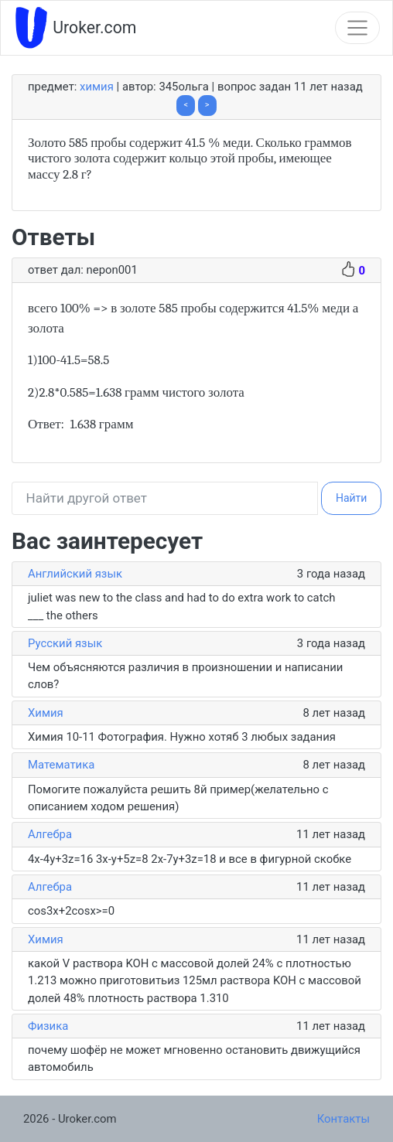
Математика (61, 765)
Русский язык (65, 643)
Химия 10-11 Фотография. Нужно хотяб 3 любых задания (182, 737)
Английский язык (75, 574)
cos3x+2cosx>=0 (71, 911)
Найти (351, 498)
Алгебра (50, 834)
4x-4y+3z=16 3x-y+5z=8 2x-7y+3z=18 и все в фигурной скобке (189, 859)
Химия (97, 87)
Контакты (343, 1119)
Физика (48, 1026)
